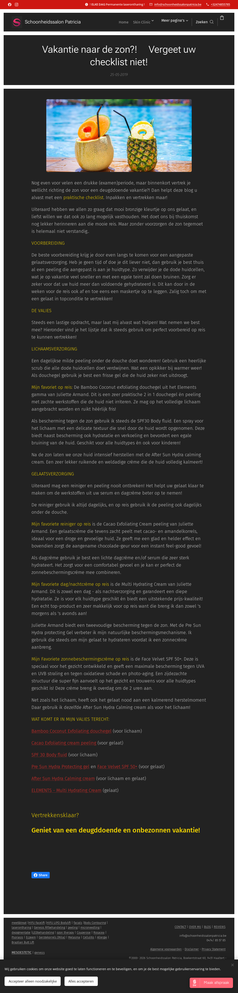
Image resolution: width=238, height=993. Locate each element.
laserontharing (21, 927)
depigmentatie (21, 932)
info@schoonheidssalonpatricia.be (177, 4)
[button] (179, 22)
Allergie (102, 937)
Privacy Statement (213, 949)
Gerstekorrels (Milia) (52, 937)
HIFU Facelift (36, 922)
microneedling (89, 927)
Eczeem (31, 937)
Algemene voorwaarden (166, 949)
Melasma (74, 937)
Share (41, 875)
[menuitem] (123, 22)
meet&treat (19, 922)
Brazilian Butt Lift (23, 942)
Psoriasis (17, 937)
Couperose (84, 932)
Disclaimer (192, 949)
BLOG (207, 926)
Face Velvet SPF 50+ (117, 766)
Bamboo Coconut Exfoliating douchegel (71, 731)
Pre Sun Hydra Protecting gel (60, 766)
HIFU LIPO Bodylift (59, 922)
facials (78, 922)
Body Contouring (95, 922)
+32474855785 (220, 4)
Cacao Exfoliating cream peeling (63, 743)
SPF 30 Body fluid (49, 754)
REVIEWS (219, 926)
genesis (39, 952)
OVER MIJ (195, 926)
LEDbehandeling (43, 932)
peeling (73, 927)
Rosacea (98, 932)
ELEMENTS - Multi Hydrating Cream (66, 790)
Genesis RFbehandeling (49, 927)
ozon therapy (65, 932)
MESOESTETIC (21, 952)
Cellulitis (88, 937)
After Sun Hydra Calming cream (63, 778)
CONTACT (180, 926)
